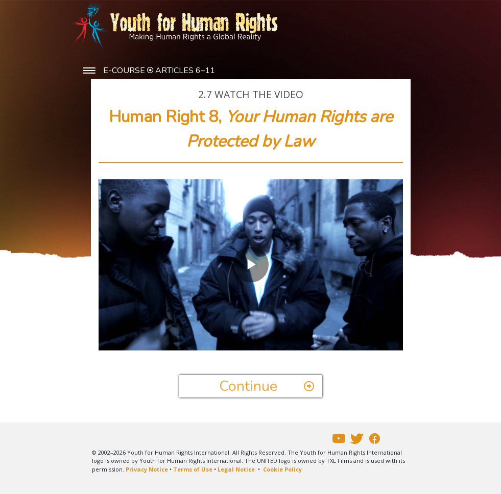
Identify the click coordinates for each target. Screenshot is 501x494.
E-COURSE (125, 70)
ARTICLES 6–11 (185, 70)
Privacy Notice (147, 469)
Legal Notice (236, 469)
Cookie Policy (282, 469)
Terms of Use (192, 469)
